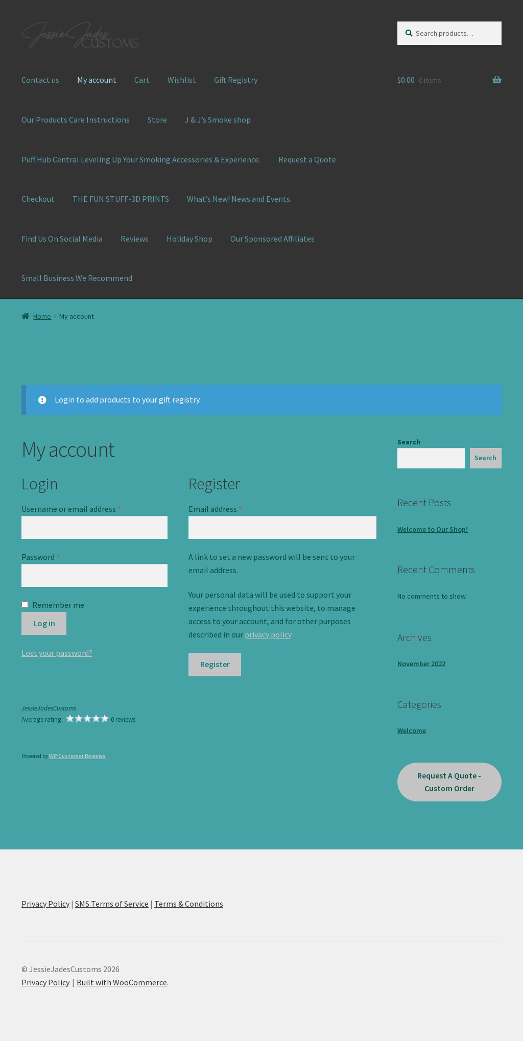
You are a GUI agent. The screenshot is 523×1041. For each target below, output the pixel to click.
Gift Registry (235, 80)
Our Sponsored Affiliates (272, 238)
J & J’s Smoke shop (218, 119)
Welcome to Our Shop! (432, 529)
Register (215, 664)
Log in (44, 623)
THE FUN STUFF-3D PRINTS (121, 199)
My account (96, 80)
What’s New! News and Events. (239, 199)
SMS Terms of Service (112, 903)
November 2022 (421, 663)
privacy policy (268, 634)
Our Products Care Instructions (75, 119)
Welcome (411, 730)
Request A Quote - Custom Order (449, 782)
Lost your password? (56, 653)
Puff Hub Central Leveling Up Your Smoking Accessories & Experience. (140, 159)
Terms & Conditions (188, 903)
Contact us (40, 80)
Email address (230, 508)
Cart (142, 80)
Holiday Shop (189, 238)
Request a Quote (307, 159)
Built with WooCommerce (122, 982)
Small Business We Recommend (76, 278)
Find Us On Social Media (62, 238)
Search (408, 441)
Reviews (135, 238)
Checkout (38, 199)
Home (42, 316)
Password (55, 556)
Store (157, 119)
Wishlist (182, 80)
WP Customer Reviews (77, 756)
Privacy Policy (45, 903)
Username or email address (86, 508)
